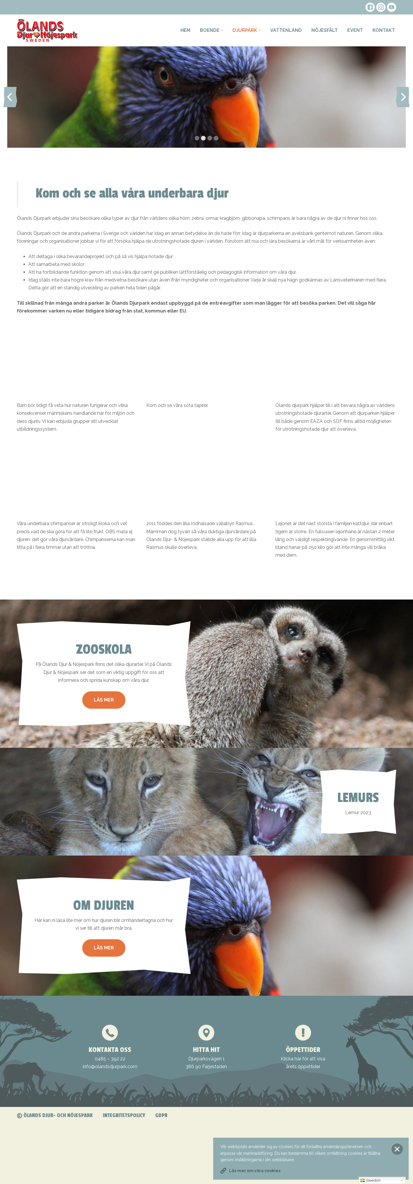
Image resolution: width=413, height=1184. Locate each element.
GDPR (161, 1115)
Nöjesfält (324, 30)
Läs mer (104, 700)
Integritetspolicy (124, 1115)
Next (403, 97)
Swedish (370, 1180)
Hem (185, 30)
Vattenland (286, 30)
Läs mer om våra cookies (254, 1170)
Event (355, 30)
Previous (10, 97)
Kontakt (383, 30)
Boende (210, 30)
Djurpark (245, 30)
